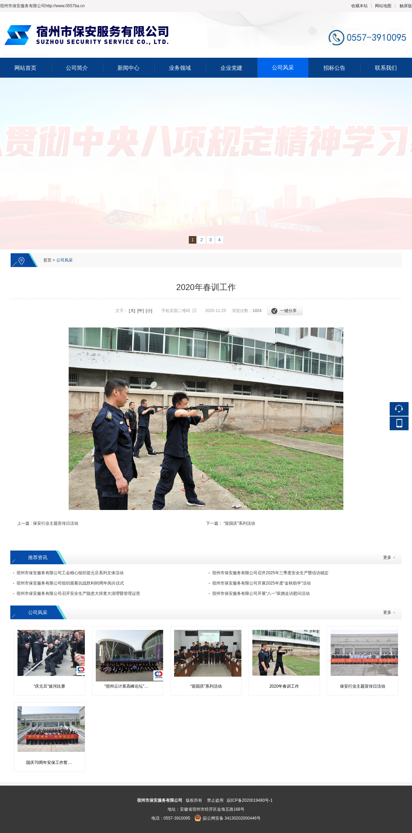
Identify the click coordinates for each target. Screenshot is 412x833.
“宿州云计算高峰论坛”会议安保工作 (130, 686)
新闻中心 (128, 68)
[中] (140, 310)
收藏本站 (359, 5)
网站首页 (25, 68)
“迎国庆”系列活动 (239, 523)
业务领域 (180, 68)
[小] (149, 310)
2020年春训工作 (284, 686)
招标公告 (334, 68)
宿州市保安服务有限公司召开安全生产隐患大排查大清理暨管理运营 (78, 593)
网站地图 (383, 5)
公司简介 (77, 68)
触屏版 (406, 5)
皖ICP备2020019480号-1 (250, 800)
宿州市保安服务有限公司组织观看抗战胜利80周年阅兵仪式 (70, 583)
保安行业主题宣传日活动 (55, 523)
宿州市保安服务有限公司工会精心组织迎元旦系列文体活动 (70, 572)
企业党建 (231, 68)
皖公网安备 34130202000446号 (227, 818)
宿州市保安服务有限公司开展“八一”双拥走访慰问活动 (261, 593)
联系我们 (386, 68)
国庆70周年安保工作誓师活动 (52, 762)
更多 (387, 557)
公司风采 (283, 67)
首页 (47, 260)
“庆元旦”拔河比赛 (49, 686)
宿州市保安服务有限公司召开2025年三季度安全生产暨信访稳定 (270, 572)
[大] (132, 310)
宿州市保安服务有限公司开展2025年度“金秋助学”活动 (261, 583)
